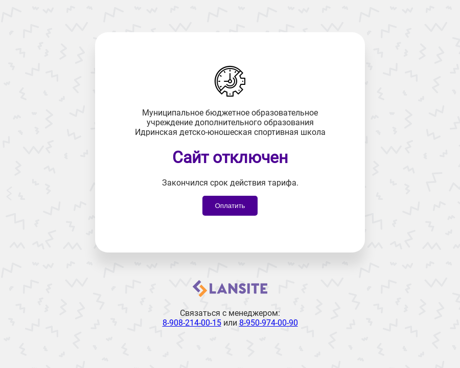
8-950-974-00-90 (268, 323)
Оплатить (230, 206)
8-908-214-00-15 (192, 323)
